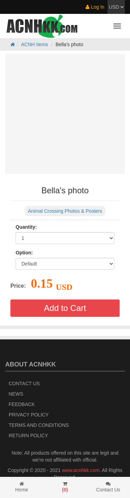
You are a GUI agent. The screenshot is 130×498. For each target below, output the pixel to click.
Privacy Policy (29, 414)
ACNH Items (34, 44)
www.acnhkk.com (80, 470)
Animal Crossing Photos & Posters (65, 211)
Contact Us (24, 383)
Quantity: (26, 227)
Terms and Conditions (39, 425)
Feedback (22, 404)
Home (21, 486)
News (16, 394)
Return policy (28, 435)
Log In (95, 7)
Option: (24, 252)
